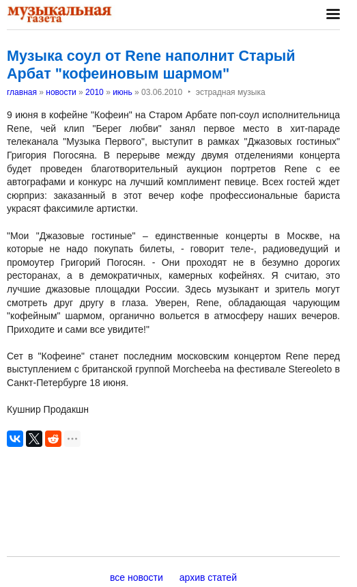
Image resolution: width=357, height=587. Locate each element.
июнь (122, 92)
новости (61, 92)
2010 (94, 92)
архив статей (208, 577)
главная (22, 92)
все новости (136, 577)
